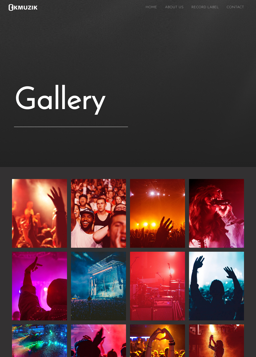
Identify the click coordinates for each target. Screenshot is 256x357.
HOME (154, 7)
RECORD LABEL (206, 7)
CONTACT (235, 7)
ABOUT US (176, 7)
